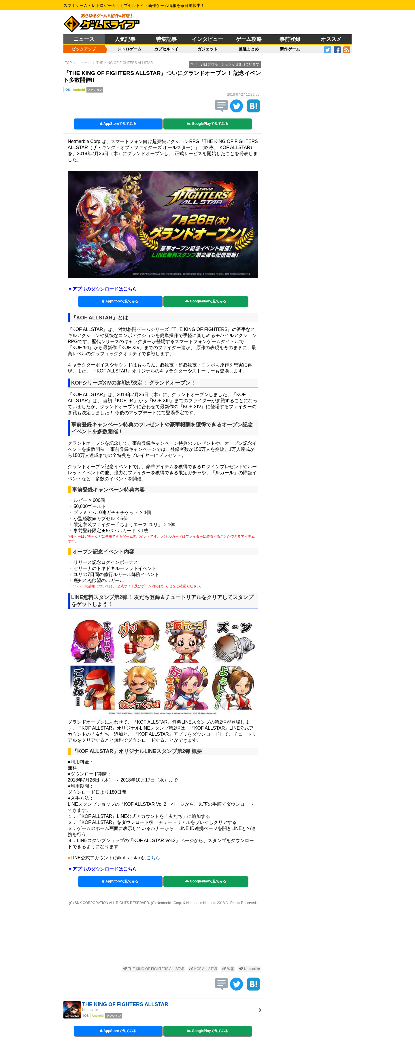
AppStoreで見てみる (118, 124)
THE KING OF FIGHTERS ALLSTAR (125, 63)
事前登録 (290, 39)
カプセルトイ (166, 49)
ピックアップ (84, 49)
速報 (228, 969)
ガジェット (207, 49)
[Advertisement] (162, 936)
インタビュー (207, 39)
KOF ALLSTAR (203, 969)
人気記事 (125, 39)
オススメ (331, 39)
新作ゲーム (290, 49)
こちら (153, 857)
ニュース (83, 39)
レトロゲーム (129, 49)
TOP (68, 63)
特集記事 (166, 39)
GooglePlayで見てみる (207, 124)
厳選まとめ (249, 49)
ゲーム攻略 (249, 39)
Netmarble (249, 969)
